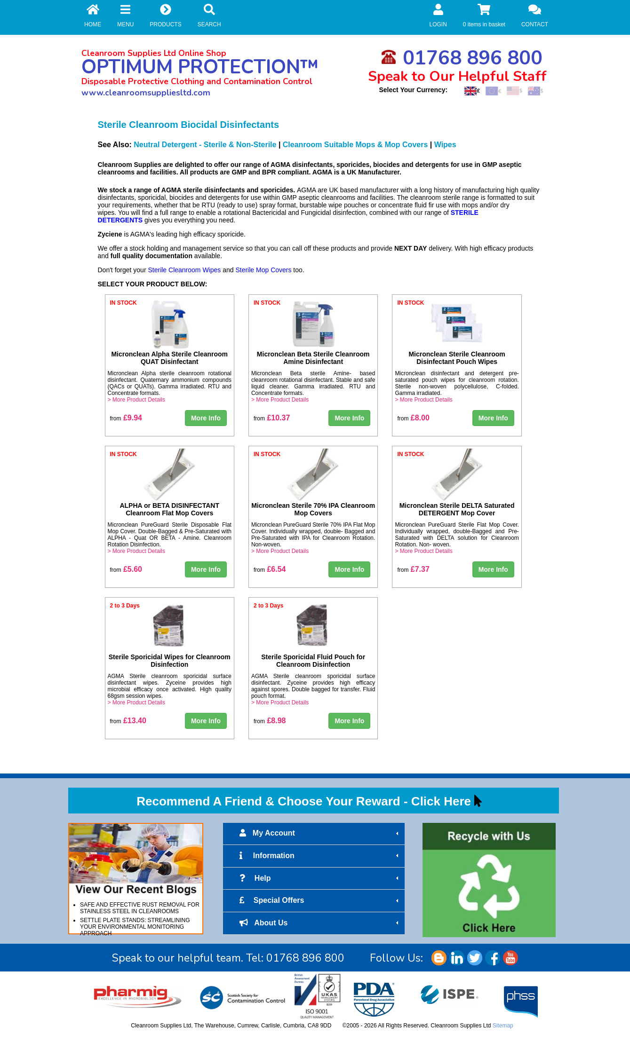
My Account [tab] (320, 833)
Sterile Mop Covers (263, 270)
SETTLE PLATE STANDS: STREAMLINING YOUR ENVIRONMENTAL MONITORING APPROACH (135, 927)
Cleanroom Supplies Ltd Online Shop (153, 53)
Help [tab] (320, 878)
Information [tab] (320, 856)
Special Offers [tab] (320, 900)
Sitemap (503, 1025)
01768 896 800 (461, 58)
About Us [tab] (320, 923)
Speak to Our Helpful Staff (457, 76)
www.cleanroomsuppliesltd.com (145, 92)
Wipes (445, 145)
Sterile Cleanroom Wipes (184, 270)
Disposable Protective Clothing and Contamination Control (196, 81)
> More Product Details (136, 399)
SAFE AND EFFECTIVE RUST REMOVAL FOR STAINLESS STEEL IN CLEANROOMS (139, 908)
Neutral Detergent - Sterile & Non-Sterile (205, 145)
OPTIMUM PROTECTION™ (200, 67)
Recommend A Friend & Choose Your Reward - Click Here (303, 801)
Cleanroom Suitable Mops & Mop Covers (355, 145)
